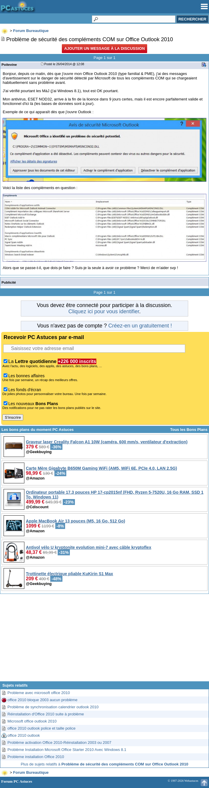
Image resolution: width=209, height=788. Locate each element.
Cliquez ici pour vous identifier (103, 311)
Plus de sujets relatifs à (104, 764)
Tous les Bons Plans (189, 429)
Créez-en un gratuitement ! (140, 326)
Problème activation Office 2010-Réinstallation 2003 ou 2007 (59, 742)
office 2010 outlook (23, 735)
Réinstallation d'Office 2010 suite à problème (45, 714)
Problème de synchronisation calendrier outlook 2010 (52, 707)
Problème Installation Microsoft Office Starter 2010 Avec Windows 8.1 (66, 749)
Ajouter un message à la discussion (104, 48)
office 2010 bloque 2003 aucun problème (42, 700)
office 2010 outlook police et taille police (41, 728)
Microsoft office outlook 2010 (31, 721)
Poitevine (9, 64)
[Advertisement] (104, 639)
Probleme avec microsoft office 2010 (38, 693)
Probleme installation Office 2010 (35, 757)
